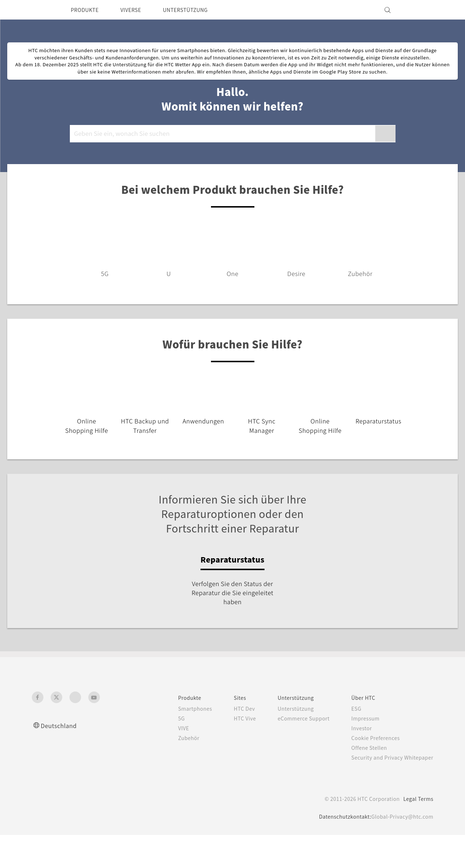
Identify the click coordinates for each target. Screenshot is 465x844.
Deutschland (61, 734)
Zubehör (173, 747)
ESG (350, 717)
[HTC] (40, 9)
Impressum (360, 727)
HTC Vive (232, 727)
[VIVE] (424, 10)
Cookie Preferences (371, 747)
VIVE (168, 737)
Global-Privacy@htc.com (400, 825)
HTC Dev (232, 717)
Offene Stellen (364, 756)
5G (165, 727)
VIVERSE (137, 10)
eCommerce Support (295, 727)
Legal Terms (417, 808)
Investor (356, 737)
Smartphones (180, 717)
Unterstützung (286, 717)
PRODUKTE (87, 10)
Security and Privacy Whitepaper (389, 766)
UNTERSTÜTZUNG (196, 10)
